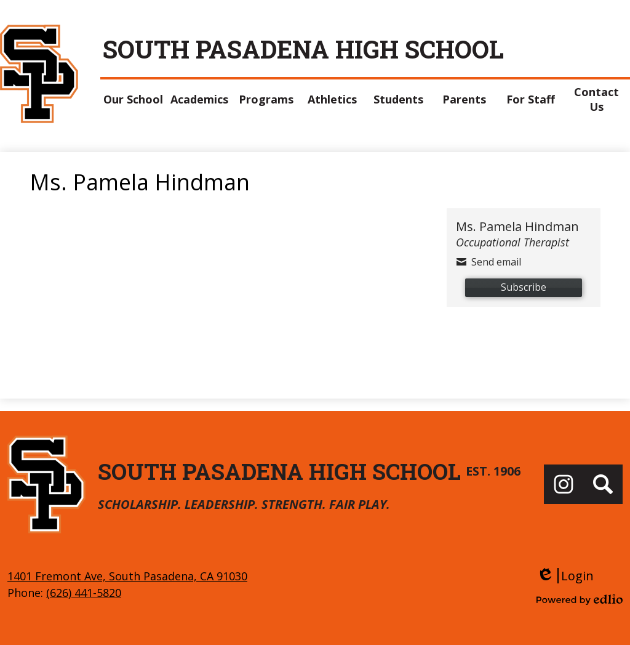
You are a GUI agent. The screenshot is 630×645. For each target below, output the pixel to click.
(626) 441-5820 (83, 592)
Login (565, 575)
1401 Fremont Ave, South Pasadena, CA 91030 (127, 576)
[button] (133, 99)
